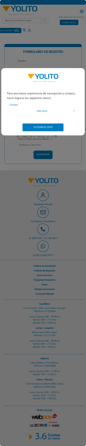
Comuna (13, 105)
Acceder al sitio (43, 127)
